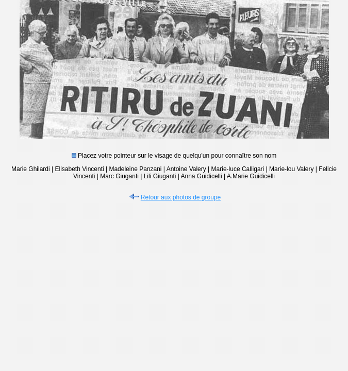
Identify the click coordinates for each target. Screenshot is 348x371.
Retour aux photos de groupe (174, 197)
